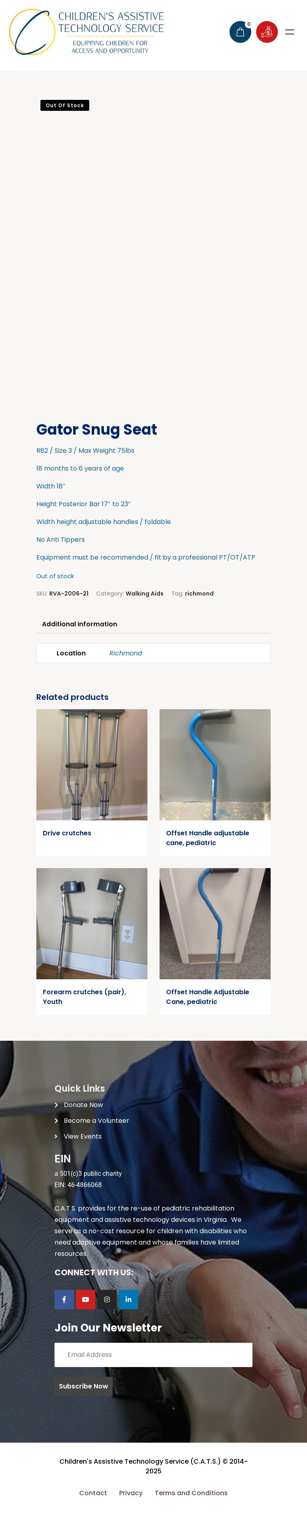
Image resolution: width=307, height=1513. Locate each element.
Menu (290, 32)
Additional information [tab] (80, 624)
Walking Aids (145, 594)
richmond (199, 594)
